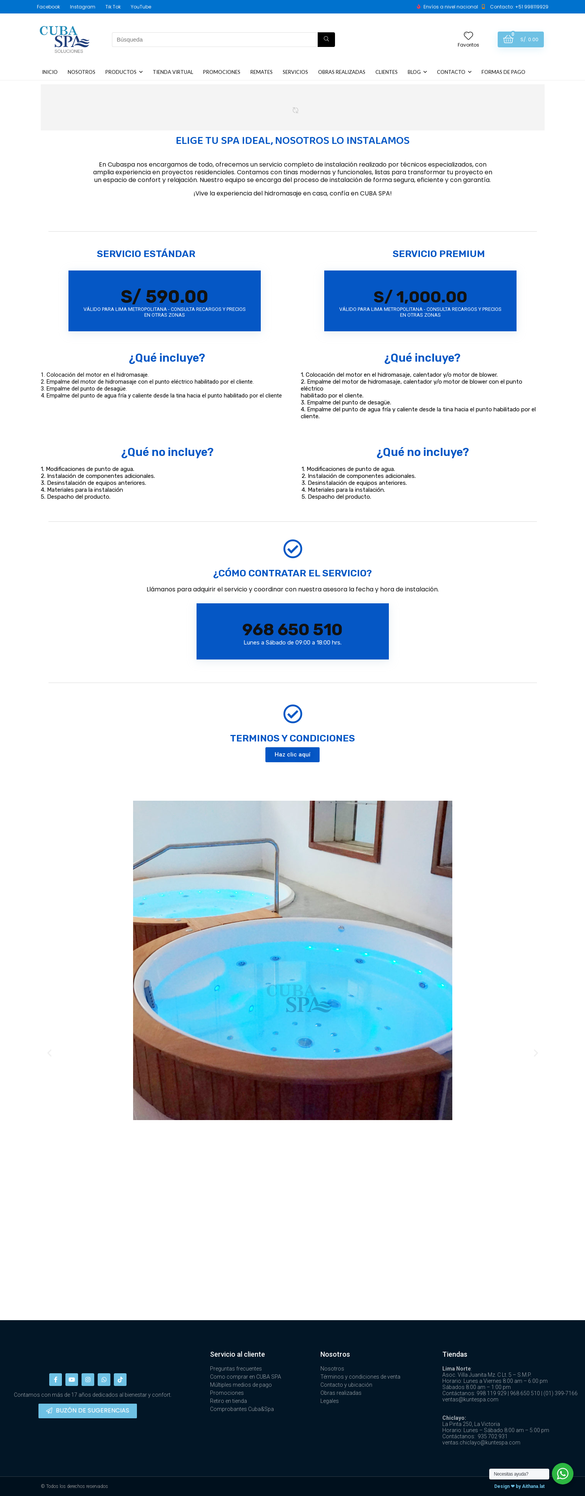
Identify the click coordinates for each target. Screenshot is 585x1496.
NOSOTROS (81, 72)
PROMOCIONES (221, 72)
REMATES (261, 72)
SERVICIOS (295, 72)
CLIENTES (386, 72)
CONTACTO (451, 72)
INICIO (50, 72)
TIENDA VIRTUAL (173, 72)
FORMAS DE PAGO (503, 72)
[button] (292, 754)
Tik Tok (113, 6)
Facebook (48, 6)
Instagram (82, 6)
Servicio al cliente (237, 1354)
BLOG (414, 72)
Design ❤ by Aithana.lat (519, 1486)
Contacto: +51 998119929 (519, 6)
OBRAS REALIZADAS (341, 72)
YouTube (141, 6)
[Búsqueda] (326, 39)
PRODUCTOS (121, 72)
